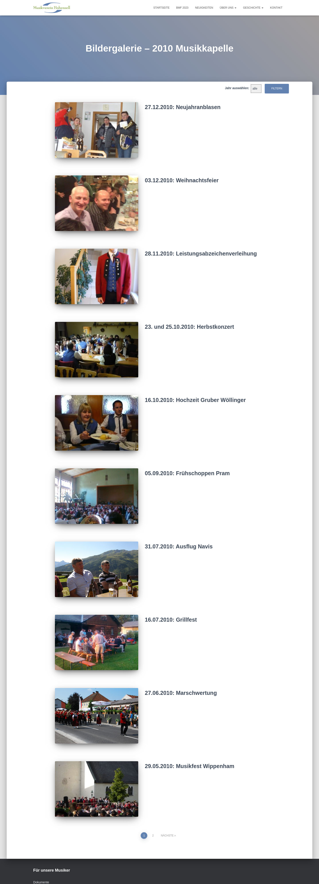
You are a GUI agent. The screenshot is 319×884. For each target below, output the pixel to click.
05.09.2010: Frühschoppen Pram (187, 458)
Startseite (161, 7)
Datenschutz (151, 874)
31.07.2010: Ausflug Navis (179, 528)
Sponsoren (86, 874)
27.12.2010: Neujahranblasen (183, 107)
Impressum (126, 874)
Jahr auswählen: (237, 88)
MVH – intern (178, 874)
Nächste (167, 805)
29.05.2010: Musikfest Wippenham (189, 739)
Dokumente (41, 852)
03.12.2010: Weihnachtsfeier (182, 177)
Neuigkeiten (204, 7)
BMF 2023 (182, 7)
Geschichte (253, 7)
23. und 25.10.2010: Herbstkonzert (189, 318)
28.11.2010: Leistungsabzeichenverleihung (201, 247)
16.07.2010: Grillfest (171, 599)
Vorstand (63, 874)
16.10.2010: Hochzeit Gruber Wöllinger (195, 388)
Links (107, 874)
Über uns (228, 7)
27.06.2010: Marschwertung (181, 669)
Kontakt (276, 7)
